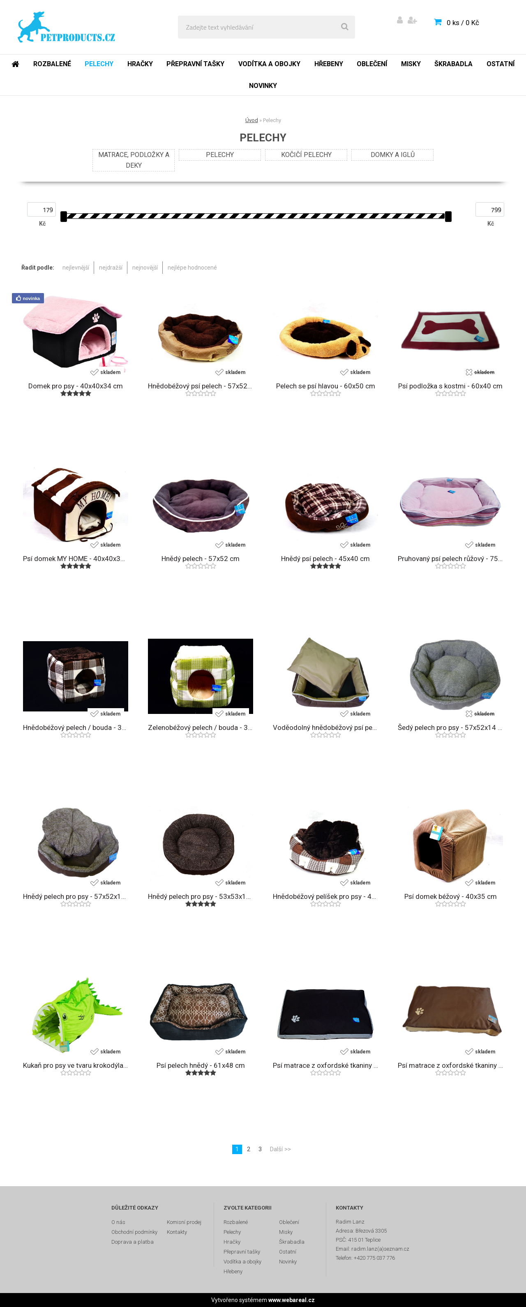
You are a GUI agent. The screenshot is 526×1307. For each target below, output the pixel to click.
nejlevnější (75, 267)
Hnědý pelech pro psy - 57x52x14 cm (75, 896)
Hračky (140, 64)
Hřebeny (328, 64)
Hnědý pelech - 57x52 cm (200, 558)
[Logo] (66, 27)
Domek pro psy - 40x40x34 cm (75, 386)
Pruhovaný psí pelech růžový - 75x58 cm (450, 558)
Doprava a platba (132, 1242)
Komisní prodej (184, 1222)
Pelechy (99, 64)
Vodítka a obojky (269, 64)
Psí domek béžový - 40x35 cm (450, 896)
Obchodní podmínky (134, 1232)
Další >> (280, 1149)
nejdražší (110, 267)
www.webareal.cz (291, 1300)
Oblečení (372, 64)
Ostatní (500, 64)
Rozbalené (52, 64)
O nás (118, 1222)
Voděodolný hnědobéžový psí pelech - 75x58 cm (325, 727)
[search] (345, 27)
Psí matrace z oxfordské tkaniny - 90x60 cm (325, 1065)
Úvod (251, 120)
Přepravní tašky (195, 64)
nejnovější (145, 267)
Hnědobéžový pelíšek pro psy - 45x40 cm (325, 896)
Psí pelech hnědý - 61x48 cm (201, 1065)
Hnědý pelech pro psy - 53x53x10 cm (200, 896)
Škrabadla (453, 64)
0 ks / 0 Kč (463, 22)
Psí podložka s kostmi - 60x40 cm (450, 386)
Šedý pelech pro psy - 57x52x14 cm (450, 727)
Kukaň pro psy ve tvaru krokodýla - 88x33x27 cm (75, 1065)
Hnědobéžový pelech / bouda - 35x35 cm (75, 727)
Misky (411, 64)
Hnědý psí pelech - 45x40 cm (325, 558)
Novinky (263, 86)
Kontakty (177, 1232)
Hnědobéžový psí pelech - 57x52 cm (200, 386)
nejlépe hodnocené (192, 267)
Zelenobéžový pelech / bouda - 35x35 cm (200, 727)
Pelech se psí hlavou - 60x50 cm (325, 386)
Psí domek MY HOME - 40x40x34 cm (75, 558)
